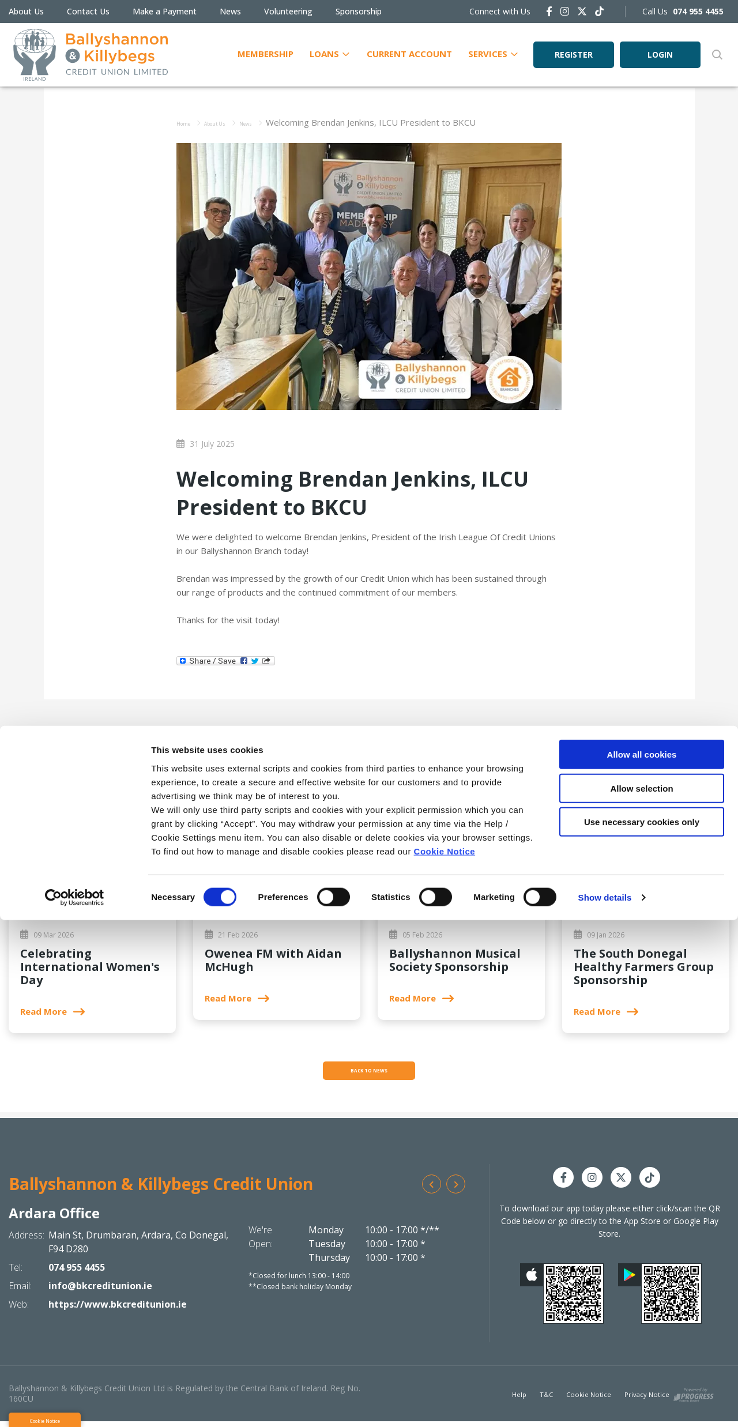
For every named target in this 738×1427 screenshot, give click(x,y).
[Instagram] (564, 11)
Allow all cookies (642, 1261)
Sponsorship (359, 11)
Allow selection (641, 1295)
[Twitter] (582, 11)
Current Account (409, 53)
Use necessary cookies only (641, 1329)
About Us (26, 11)
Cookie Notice (445, 1357)
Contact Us (88, 11)
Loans (324, 53)
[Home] (86, 55)
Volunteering (288, 11)
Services (487, 53)
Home (188, 122)
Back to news (369, 1073)
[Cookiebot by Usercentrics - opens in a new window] (74, 1404)
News (230, 11)
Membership (265, 53)
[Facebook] (549, 11)
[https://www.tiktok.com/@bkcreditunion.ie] (599, 11)
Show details (605, 1404)
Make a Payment (165, 11)
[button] (716, 55)
